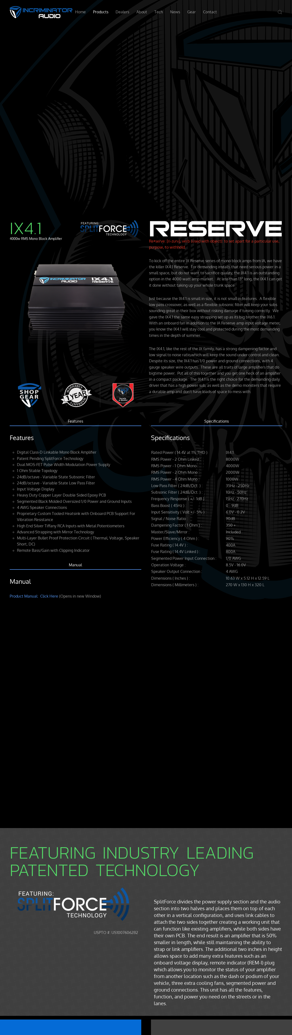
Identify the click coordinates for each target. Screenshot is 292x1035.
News (175, 11)
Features (75, 421)
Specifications (216, 421)
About (141, 11)
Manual (75, 564)
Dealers (122, 11)
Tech (158, 11)
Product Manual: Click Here (34, 596)
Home (80, 11)
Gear (191, 11)
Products (100, 11)
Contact (210, 11)
